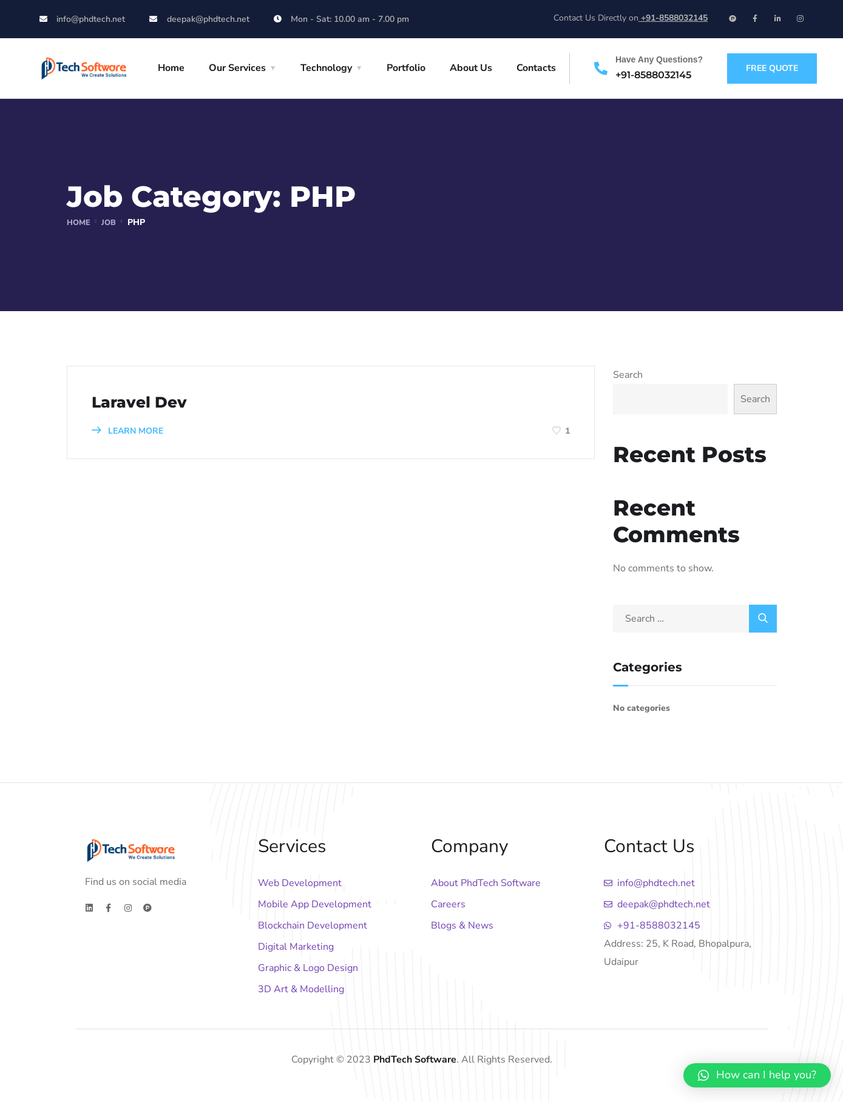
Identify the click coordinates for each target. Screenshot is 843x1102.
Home (171, 68)
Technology (326, 68)
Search (628, 374)
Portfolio (406, 68)
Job (111, 222)
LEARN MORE (127, 431)
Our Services (237, 68)
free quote (772, 68)
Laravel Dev (148, 401)
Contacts (536, 68)
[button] (757, 1075)
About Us (471, 68)
